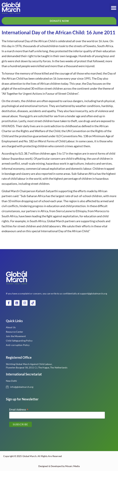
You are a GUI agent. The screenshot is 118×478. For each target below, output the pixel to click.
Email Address (18, 416)
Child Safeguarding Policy (19, 347)
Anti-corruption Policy (18, 352)
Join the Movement (16, 343)
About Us (11, 334)
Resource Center (14, 338)
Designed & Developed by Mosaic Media (59, 473)
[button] (113, 7)
